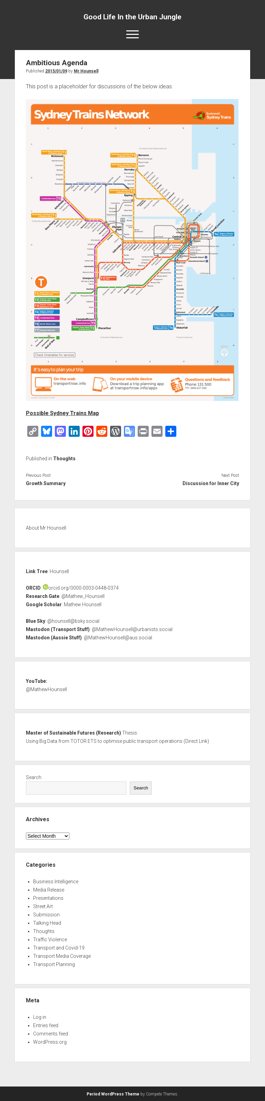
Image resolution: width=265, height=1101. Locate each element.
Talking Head (47, 923)
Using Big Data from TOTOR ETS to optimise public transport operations (104, 741)
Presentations (48, 898)
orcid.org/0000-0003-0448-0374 (81, 588)
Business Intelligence (55, 881)
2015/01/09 (56, 71)
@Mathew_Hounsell (83, 596)
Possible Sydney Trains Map (62, 413)
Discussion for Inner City (211, 483)
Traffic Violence (50, 939)
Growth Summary (46, 483)
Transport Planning (54, 964)
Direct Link (196, 741)
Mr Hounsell (86, 71)
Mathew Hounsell (82, 604)
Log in (39, 1017)
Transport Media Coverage (62, 956)
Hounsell (59, 571)
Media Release (48, 890)
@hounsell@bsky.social (73, 621)
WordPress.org (50, 1042)
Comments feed (50, 1033)
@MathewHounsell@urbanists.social (132, 629)
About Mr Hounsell (46, 528)
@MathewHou (41, 689)
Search (33, 777)
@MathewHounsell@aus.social (118, 637)
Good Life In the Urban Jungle (132, 17)
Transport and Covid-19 (59, 948)
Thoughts (64, 458)
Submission (46, 914)
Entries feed (45, 1025)
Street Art (43, 906)
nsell (62, 689)
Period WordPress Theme (113, 1094)
